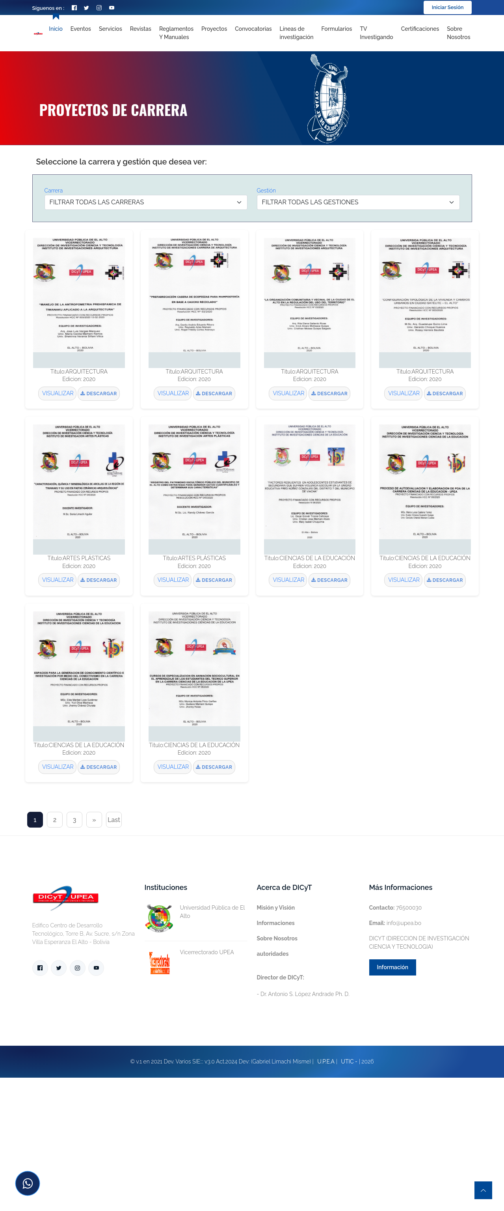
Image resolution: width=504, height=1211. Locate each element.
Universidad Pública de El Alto (195, 912)
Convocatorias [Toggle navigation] (253, 29)
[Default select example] (146, 202)
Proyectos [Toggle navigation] (214, 29)
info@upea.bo (395, 923)
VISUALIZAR (57, 393)
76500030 (395, 908)
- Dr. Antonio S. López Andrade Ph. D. (303, 985)
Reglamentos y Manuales (176, 33)
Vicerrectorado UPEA (189, 952)
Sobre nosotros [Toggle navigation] (458, 33)
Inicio (55, 29)
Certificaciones (420, 29)
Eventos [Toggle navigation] (81, 29)
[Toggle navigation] (297, 33)
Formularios (337, 29)
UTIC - (349, 1061)
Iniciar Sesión (448, 7)
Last (114, 820)
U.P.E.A (326, 1061)
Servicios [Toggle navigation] (110, 29)
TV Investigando (376, 33)
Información (393, 967)
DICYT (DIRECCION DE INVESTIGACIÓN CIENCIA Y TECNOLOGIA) (419, 942)
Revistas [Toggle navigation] (140, 29)
